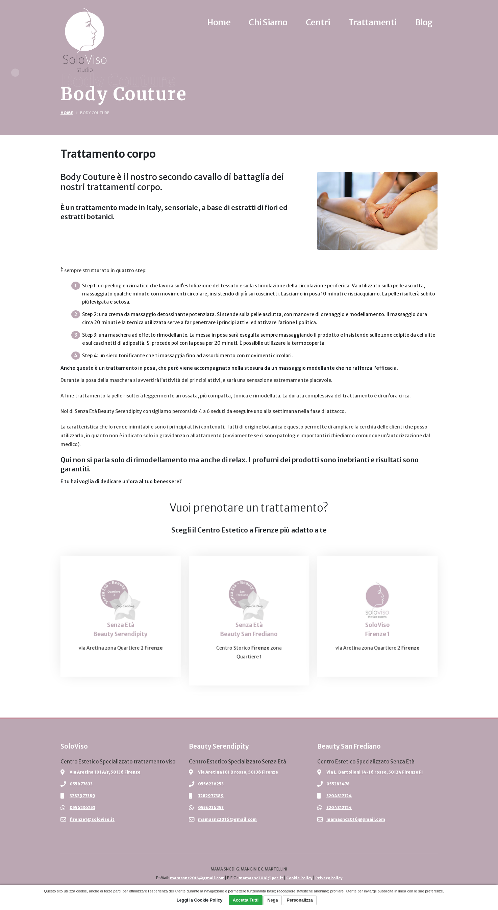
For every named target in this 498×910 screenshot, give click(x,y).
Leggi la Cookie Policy (200, 900)
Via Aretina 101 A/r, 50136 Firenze (106, 772)
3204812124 (340, 795)
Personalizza (300, 900)
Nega (272, 900)
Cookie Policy (301, 878)
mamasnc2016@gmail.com (228, 819)
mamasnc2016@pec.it (260, 878)
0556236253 (84, 807)
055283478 (339, 783)
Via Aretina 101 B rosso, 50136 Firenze (239, 772)
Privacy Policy (332, 878)
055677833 (82, 783)
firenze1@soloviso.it (93, 819)
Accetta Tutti (246, 900)
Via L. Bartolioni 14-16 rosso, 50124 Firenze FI (376, 772)
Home (66, 112)
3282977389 (84, 795)
